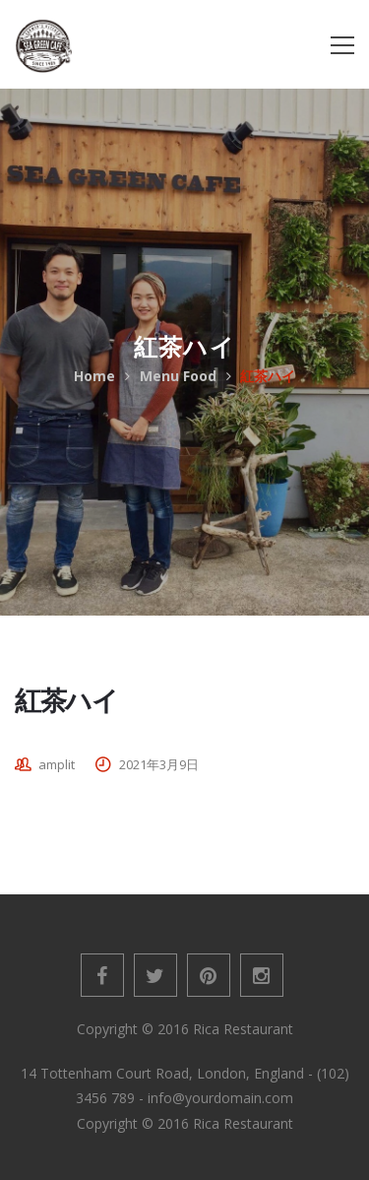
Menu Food (178, 375)
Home (94, 375)
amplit (56, 764)
